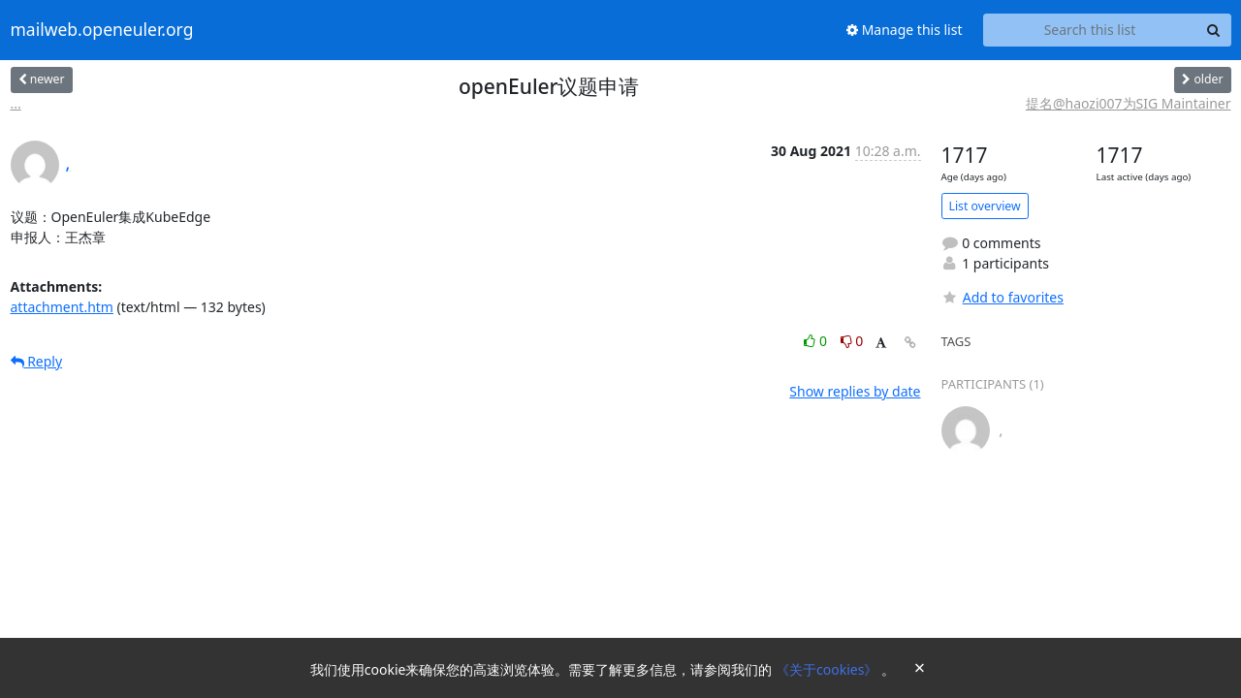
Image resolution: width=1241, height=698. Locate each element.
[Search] (1213, 30)
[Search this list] (1090, 30)
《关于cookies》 (828, 669)
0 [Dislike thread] (852, 341)
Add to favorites (1002, 297)
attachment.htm (62, 307)
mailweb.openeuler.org (102, 30)
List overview (985, 206)
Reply (37, 361)
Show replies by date (854, 391)
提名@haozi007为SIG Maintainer (1128, 103)
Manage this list (904, 29)
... (16, 103)
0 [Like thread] (817, 341)
